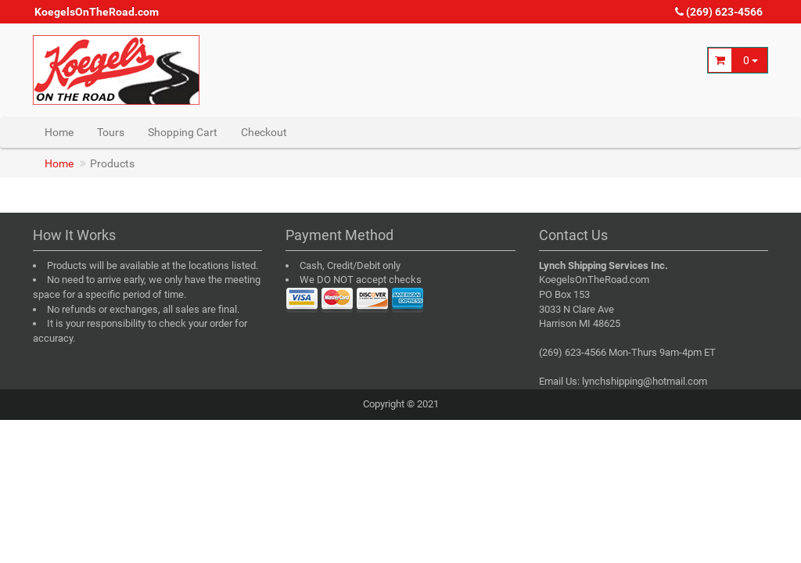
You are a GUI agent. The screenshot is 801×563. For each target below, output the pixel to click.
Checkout (264, 132)
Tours (110, 132)
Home (59, 132)
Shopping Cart (182, 132)
